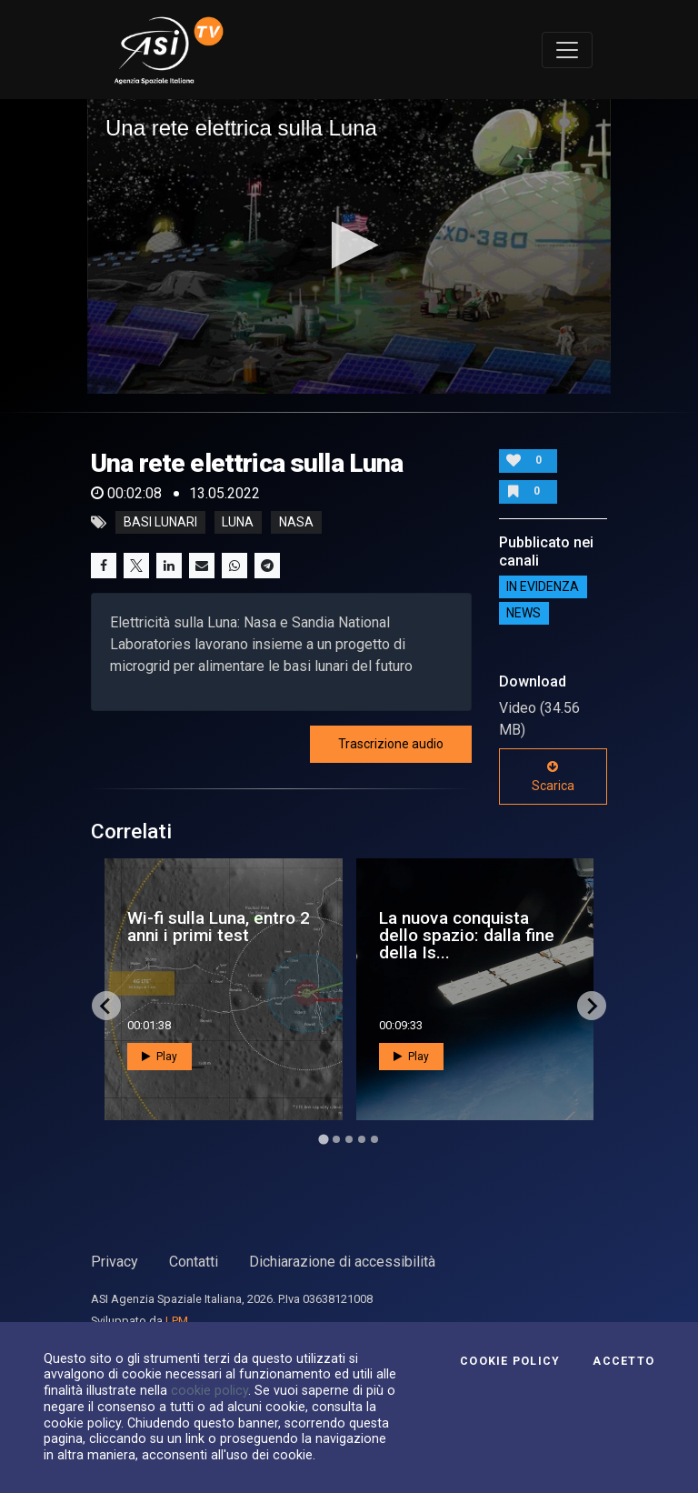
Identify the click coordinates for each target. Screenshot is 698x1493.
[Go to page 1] (323, 1140)
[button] (349, 245)
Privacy (114, 1261)
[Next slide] (591, 1005)
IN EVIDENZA (542, 587)
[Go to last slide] (106, 1005)
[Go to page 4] (361, 1139)
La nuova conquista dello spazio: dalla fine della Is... (466, 935)
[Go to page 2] (336, 1139)
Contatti (193, 1261)
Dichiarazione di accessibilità (342, 1261)
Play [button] (159, 1056)
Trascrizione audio (391, 743)
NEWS (523, 613)
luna (238, 523)
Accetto (623, 1361)
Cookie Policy (510, 1361)
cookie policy (209, 1390)
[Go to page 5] (374, 1139)
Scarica (553, 776)
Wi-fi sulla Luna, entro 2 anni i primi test (218, 926)
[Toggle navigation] (567, 50)
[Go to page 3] (349, 1139)
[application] (349, 246)
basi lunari (160, 523)
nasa (296, 523)
